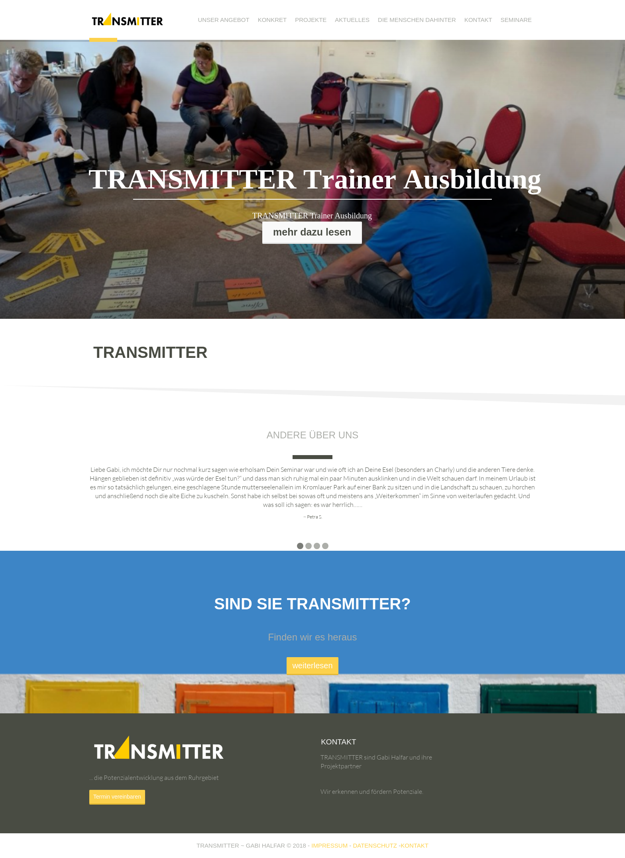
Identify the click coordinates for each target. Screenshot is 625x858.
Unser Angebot (223, 19)
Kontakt (478, 19)
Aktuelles (352, 19)
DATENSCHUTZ (375, 845)
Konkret (272, 19)
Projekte (310, 19)
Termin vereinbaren (117, 796)
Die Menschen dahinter (417, 19)
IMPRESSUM (329, 845)
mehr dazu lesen (312, 232)
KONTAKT (414, 845)
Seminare (516, 19)
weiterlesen (312, 665)
